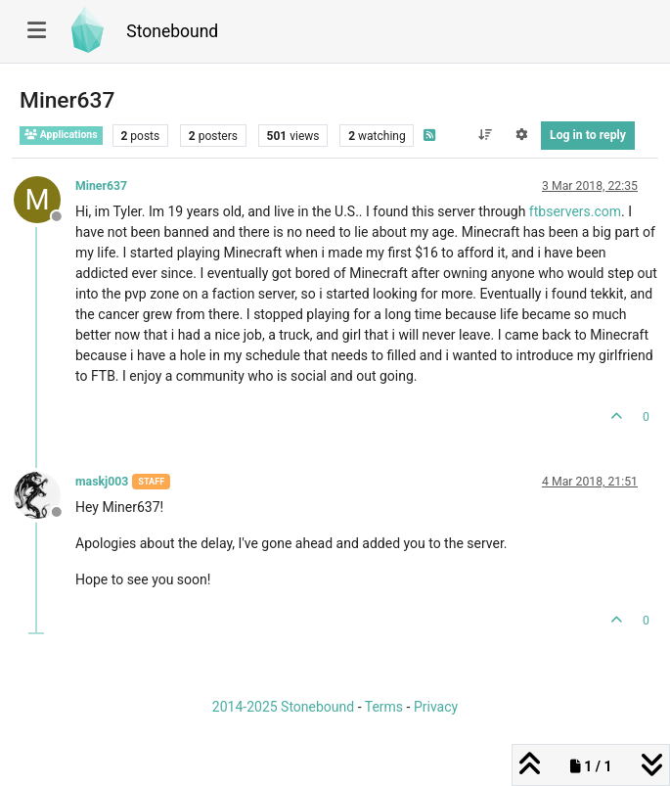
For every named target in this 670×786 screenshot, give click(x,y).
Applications (61, 134)
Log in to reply (588, 135)
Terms (384, 707)
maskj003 (101, 481)
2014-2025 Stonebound (283, 707)
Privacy (436, 707)
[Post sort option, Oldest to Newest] (485, 135)
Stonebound (172, 31)
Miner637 (101, 186)
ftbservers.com (575, 211)
